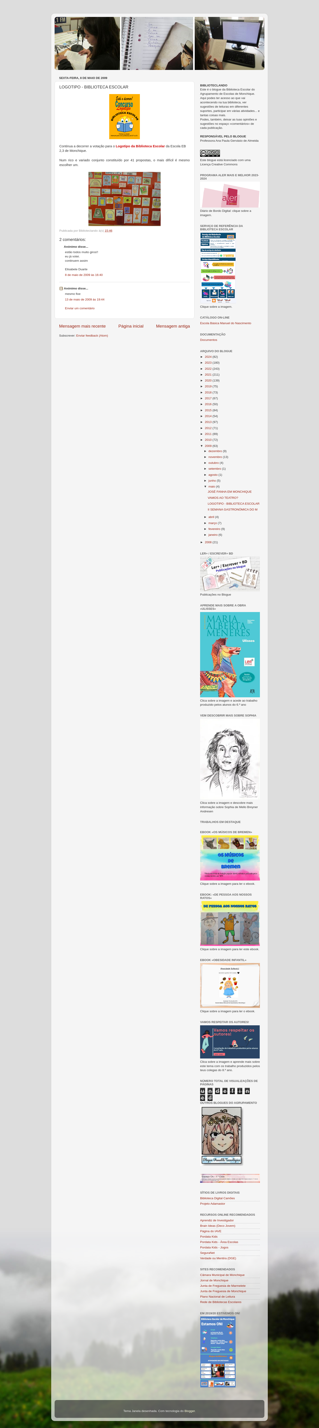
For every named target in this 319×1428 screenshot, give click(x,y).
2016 (209, 404)
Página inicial (130, 326)
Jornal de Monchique (214, 1280)
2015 (209, 410)
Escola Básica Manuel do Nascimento (225, 323)
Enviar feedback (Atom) (92, 335)
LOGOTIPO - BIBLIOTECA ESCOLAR (234, 503)
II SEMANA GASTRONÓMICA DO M (233, 509)
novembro (215, 457)
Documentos (208, 340)
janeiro (213, 534)
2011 (209, 434)
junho (212, 480)
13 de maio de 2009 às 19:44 (84, 299)
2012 (209, 428)
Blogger (190, 1411)
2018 (209, 392)
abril (211, 517)
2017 (209, 398)
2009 (209, 446)
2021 (209, 374)
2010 (209, 439)
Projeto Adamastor (212, 1203)
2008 (209, 542)
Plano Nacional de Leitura (217, 1296)
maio (212, 486)
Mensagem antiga (173, 326)
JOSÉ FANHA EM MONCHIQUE (230, 491)
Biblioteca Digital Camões (217, 1198)
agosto (213, 474)
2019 (209, 386)
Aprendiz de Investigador (217, 1220)
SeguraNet (207, 1253)
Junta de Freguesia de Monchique (223, 1291)
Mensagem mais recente (82, 326)
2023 (209, 362)
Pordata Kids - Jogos (214, 1247)
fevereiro (214, 529)
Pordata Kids (208, 1236)
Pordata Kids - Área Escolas (219, 1242)
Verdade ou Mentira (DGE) (218, 1258)
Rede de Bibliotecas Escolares (220, 1302)
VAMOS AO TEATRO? (223, 497)
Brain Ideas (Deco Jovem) (217, 1225)
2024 (209, 356)
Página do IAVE (210, 1231)
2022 (209, 368)
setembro (215, 468)
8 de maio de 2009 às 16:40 (84, 275)
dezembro (215, 451)
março (213, 523)
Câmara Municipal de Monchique (222, 1275)
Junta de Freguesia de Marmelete (223, 1285)
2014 (209, 416)
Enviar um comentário (80, 308)
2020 (209, 380)
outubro (214, 462)
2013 (209, 422)
